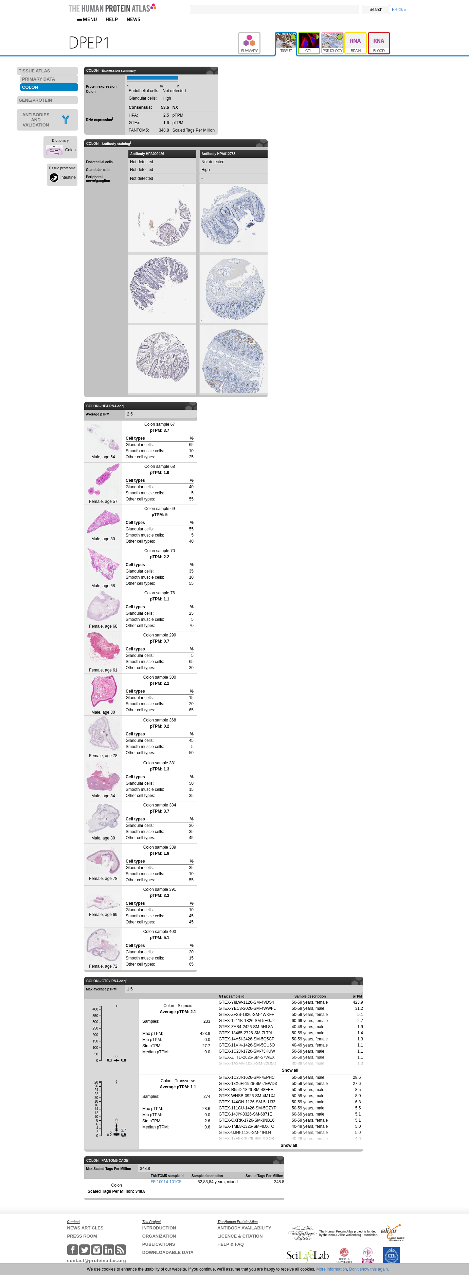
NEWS (134, 19)
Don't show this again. (369, 1269)
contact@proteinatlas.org (96, 1260)
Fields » (399, 9)
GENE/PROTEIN (35, 100)
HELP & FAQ (230, 1244)
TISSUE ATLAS (34, 70)
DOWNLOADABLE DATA (168, 1252)
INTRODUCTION (159, 1227)
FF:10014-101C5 (166, 1181)
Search (375, 9)
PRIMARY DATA (38, 79)
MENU (87, 19)
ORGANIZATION (159, 1236)
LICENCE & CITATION (240, 1236)
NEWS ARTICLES (85, 1227)
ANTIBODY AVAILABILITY (244, 1227)
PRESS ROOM (82, 1236)
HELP (112, 19)
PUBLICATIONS (158, 1244)
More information (332, 1269)
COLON (30, 87)
